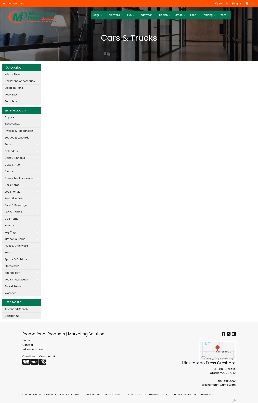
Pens (8, 252)
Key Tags (10, 232)
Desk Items (12, 185)
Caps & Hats (13, 165)
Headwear (147, 15)
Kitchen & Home (15, 239)
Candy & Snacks (15, 158)
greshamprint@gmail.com (219, 385)
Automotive (12, 124)
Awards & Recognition (19, 131)
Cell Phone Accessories (20, 81)
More (224, 15)
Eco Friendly (12, 192)
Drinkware (115, 15)
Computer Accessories (19, 178)
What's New (12, 74)
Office (180, 15)
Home (7, 3)
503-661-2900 (227, 381)
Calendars (11, 151)
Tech (194, 15)
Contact (18, 3)
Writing (209, 15)
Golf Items (11, 219)
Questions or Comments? (38, 356)
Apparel (10, 117)
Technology (12, 273)
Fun (130, 15)
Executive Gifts (14, 198)
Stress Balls (12, 266)
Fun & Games (13, 212)
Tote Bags (11, 94)
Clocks (9, 171)
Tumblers (11, 101)
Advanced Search (16, 309)
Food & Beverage (16, 205)
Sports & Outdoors (17, 259)
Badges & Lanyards (17, 138)
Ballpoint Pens (14, 88)
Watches (10, 293)
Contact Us (12, 316)
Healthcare (12, 225)
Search (221, 3)
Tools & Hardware (16, 279)
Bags (97, 15)
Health (164, 15)
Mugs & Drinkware (16, 246)
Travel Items (13, 286)
